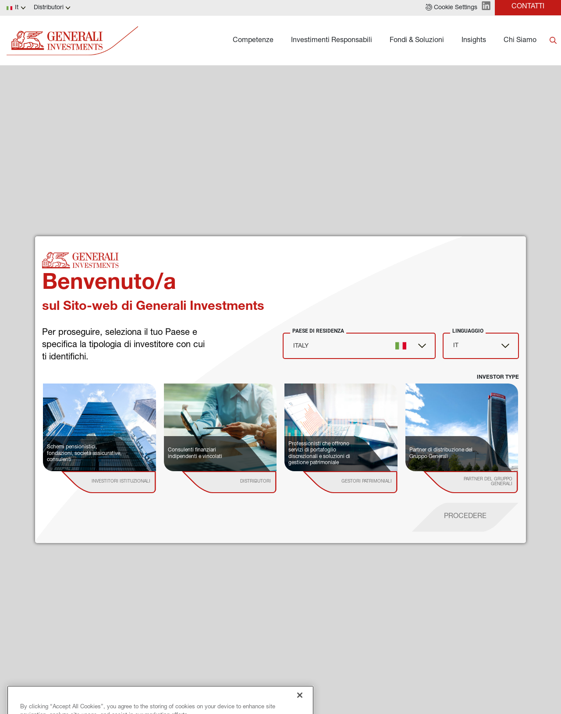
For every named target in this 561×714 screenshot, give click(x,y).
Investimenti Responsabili (331, 40)
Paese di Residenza (318, 331)
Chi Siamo (520, 40)
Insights (474, 40)
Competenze (253, 40)
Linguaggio (467, 331)
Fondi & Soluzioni (417, 40)
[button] (451, 8)
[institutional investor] (121, 482)
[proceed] (465, 517)
